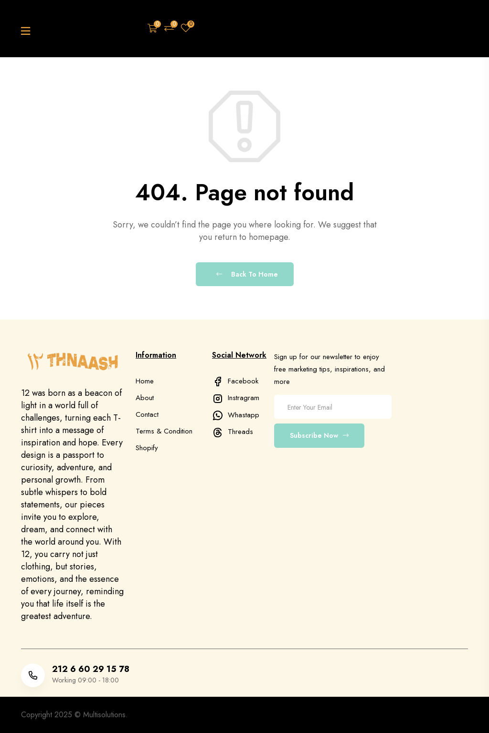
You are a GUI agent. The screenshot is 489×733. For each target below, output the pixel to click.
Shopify (147, 448)
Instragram (235, 397)
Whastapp (235, 415)
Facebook (235, 381)
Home (145, 381)
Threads (232, 431)
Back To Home (247, 274)
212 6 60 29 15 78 (90, 669)
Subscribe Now (319, 435)
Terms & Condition (164, 431)
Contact (147, 414)
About (145, 397)
